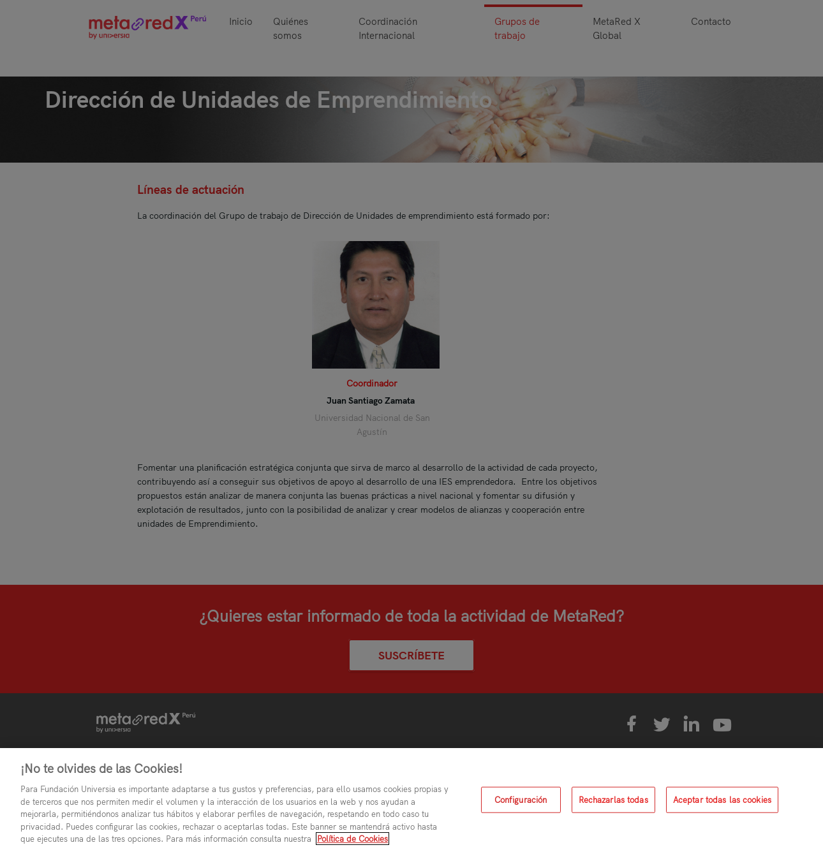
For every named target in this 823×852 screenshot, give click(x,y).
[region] (411, 800)
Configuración (520, 799)
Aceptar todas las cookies (722, 799)
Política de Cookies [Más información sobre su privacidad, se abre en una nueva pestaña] (352, 839)
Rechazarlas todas (613, 799)
